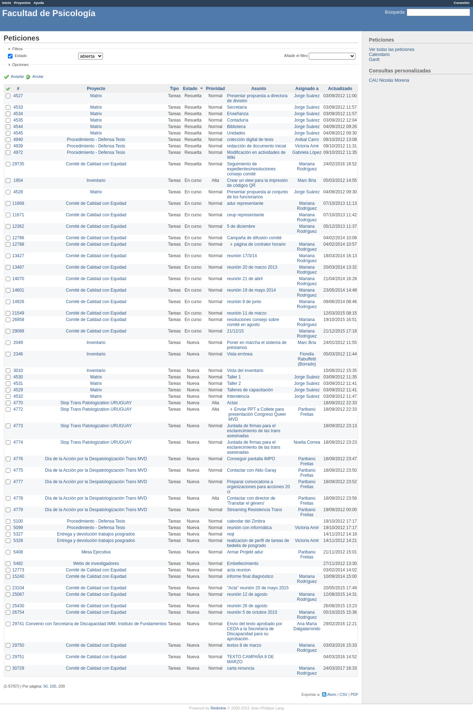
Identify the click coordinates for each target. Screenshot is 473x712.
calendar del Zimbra (246, 521)
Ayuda (38, 3)
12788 (18, 244)
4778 (18, 498)
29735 (18, 163)
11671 (18, 214)
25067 (18, 594)
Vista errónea (239, 354)
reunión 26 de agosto (247, 605)
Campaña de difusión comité (254, 237)
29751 (18, 656)
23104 (18, 587)
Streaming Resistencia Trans (254, 509)
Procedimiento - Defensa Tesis (96, 139)
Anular (37, 76)
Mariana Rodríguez (307, 166)
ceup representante (245, 214)
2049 (18, 342)
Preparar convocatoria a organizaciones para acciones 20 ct (258, 486)
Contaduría (237, 120)
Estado (21, 55)
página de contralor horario (259, 244)
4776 (18, 458)
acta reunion (239, 569)
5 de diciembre (241, 226)
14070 (18, 278)
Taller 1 (234, 376)
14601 (18, 290)
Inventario (95, 180)
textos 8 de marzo (244, 645)
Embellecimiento (243, 563)
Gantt (374, 59)
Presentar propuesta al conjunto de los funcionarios (257, 194)
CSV (343, 694)
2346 (18, 354)
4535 (18, 120)
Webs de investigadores (96, 563)
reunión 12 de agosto (247, 594)
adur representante (245, 203)
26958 (18, 319)
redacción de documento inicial (256, 145)
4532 (18, 396)
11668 (18, 203)
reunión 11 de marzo (246, 313)
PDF (355, 694)
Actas (232, 402)
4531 (18, 383)
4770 (18, 402)
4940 (18, 139)
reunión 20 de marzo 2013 (252, 267)
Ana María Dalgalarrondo (306, 626)
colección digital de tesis (250, 139)
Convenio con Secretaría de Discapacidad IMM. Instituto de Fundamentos (95, 623)
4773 (18, 425)
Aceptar (17, 76)
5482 (18, 563)
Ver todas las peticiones (392, 49)
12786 (18, 237)
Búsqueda (394, 12)
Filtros (17, 49)
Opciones (20, 64)
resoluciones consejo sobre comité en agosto (253, 322)
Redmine (218, 708)
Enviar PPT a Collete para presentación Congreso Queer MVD (257, 414)
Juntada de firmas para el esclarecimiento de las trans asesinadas (253, 430)
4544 (18, 126)
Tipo (174, 88)
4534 (18, 113)
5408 (18, 552)
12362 (18, 226)
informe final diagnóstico (250, 576)
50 (45, 686)
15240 (18, 576)
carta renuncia (240, 668)
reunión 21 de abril (244, 278)
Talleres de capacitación (250, 389)
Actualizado (340, 88)
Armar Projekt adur (245, 552)
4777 (18, 481)
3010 (18, 370)
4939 (18, 145)
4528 (18, 191)
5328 (18, 540)
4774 (18, 442)
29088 (18, 331)
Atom (331, 694)
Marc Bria (307, 180)
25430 (18, 605)
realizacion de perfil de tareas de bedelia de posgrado (258, 543)
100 (53, 686)
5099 (18, 527)
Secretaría (237, 107)
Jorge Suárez (307, 95)
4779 (18, 509)
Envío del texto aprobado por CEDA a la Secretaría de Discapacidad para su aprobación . (254, 631)
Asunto (258, 88)
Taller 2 (234, 383)
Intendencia (238, 396)
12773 (18, 569)
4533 (18, 107)
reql (230, 534)
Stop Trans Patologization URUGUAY (96, 402)
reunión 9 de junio (244, 301)
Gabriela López (306, 152)
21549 (18, 313)
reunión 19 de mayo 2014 (251, 290)
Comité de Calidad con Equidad (96, 163)
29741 (18, 623)
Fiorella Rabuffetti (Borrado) (307, 359)
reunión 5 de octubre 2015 (252, 612)
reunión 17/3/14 (242, 255)
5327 (18, 534)
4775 (18, 470)
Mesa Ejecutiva (95, 552)
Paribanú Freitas (307, 412)
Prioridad (215, 88)
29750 (18, 645)
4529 (18, 389)
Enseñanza (238, 113)
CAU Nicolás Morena (389, 80)
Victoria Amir (307, 145)
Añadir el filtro (296, 55)
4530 (18, 376)
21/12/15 (235, 331)
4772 (18, 409)
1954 (18, 180)
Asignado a (306, 88)
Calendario (379, 54)
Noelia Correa (307, 442)
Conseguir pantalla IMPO (251, 458)
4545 (18, 133)
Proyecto (96, 88)
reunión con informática (249, 527)
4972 (18, 152)
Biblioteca (236, 126)
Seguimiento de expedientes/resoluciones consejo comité (251, 168)
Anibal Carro (307, 139)
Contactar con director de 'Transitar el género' (251, 501)
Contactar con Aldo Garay (251, 470)
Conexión (461, 3)
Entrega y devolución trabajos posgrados (96, 534)
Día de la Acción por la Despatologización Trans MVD (96, 458)
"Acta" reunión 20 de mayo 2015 (258, 587)
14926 (18, 301)
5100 (18, 521)
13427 (18, 255)
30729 (18, 668)
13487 (18, 267)
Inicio (6, 3)
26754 (18, 612)
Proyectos (22, 3)
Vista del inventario (245, 370)
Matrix (96, 95)
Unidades (236, 133)
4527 (18, 95)
